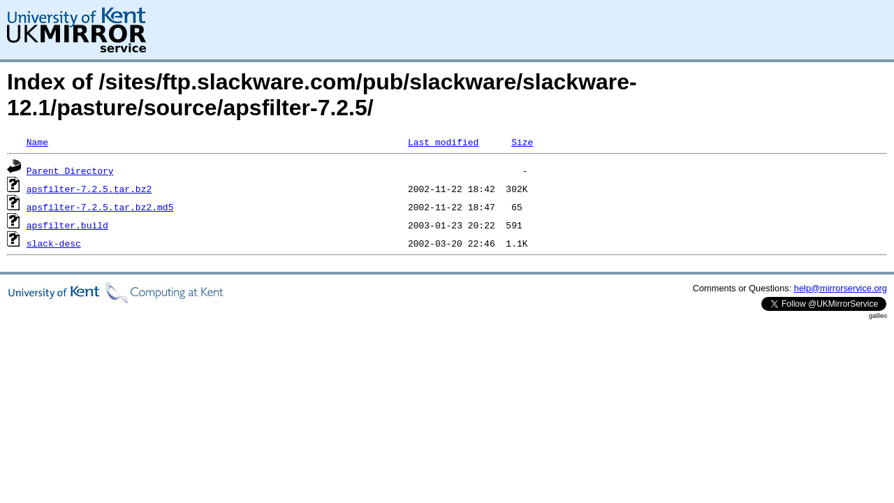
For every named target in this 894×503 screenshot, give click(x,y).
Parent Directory (70, 170)
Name (37, 142)
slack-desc (54, 243)
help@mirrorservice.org (840, 288)
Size (522, 142)
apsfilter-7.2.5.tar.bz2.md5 (100, 207)
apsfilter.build (67, 225)
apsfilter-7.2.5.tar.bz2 (89, 188)
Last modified (443, 142)
